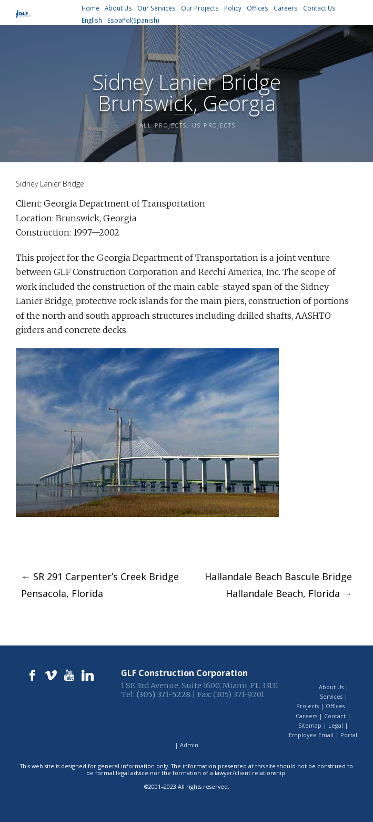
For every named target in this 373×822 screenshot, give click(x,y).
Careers (286, 8)
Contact (335, 716)
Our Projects (200, 8)
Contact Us (319, 8)
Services (331, 696)
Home (90, 8)
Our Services (156, 8)
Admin (189, 745)
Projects (307, 706)
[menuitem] (92, 20)
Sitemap (309, 725)
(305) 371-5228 (163, 694)
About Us (118, 8)
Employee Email (311, 735)
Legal (335, 725)
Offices (257, 8)
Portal (348, 735)
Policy (232, 8)
